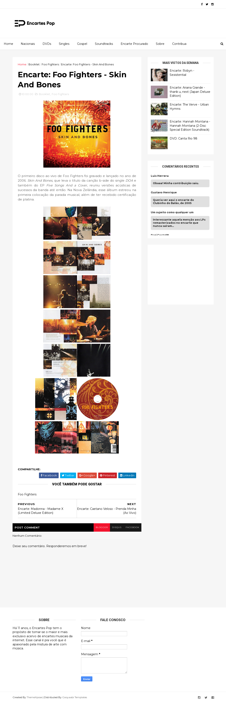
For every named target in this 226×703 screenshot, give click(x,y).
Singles (64, 44)
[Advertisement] (182, 274)
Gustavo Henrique (164, 192)
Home (8, 44)
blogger (102, 527)
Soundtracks (104, 44)
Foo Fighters (50, 64)
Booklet (34, 64)
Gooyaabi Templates (74, 697)
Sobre (160, 44)
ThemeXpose (34, 697)
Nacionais (28, 44)
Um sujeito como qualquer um (172, 212)
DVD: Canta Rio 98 (183, 138)
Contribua (179, 44)
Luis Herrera (160, 175)
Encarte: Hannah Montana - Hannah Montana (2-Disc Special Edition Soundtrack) (190, 126)
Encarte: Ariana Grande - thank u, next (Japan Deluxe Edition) (190, 92)
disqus (116, 527)
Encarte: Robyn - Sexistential (182, 73)
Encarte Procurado (134, 44)
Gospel (82, 44)
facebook (132, 527)
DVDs (47, 44)
